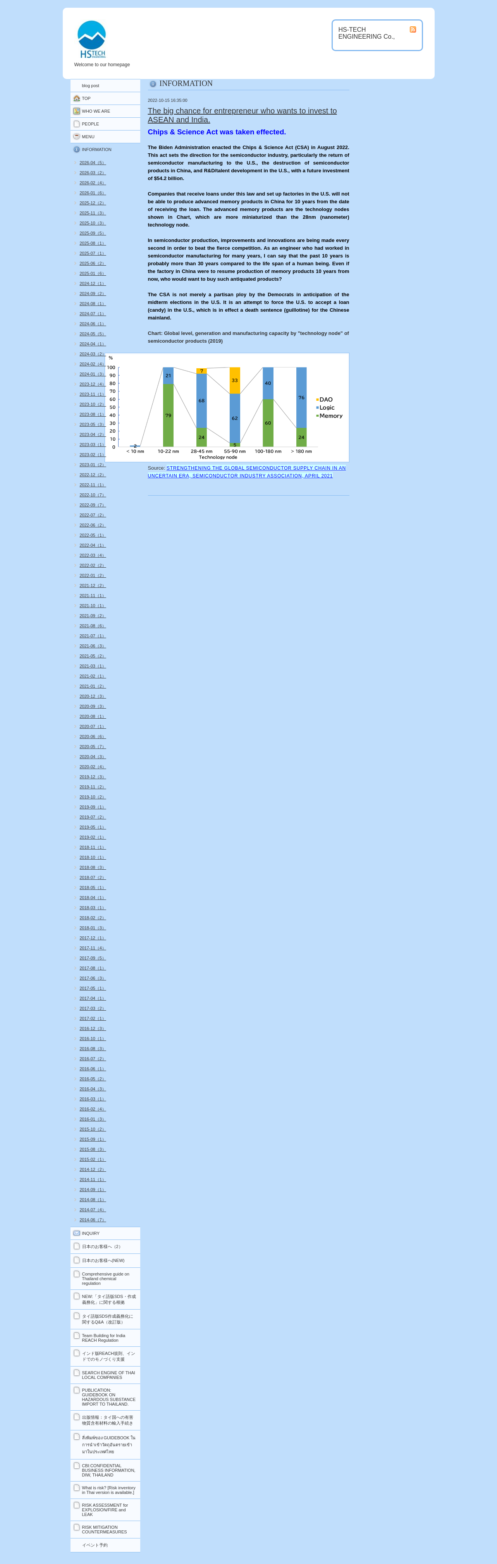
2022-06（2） (93, 525)
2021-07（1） (93, 635)
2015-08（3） (93, 1149)
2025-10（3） (93, 223)
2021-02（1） (93, 676)
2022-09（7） (93, 505)
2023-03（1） (93, 444)
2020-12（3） (93, 696)
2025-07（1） (93, 253)
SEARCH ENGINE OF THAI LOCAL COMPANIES (108, 1375)
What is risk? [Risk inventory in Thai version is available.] (109, 1490)
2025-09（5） (93, 233)
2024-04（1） (93, 344)
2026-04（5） (93, 162)
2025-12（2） (93, 203)
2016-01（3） (93, 1119)
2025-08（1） (93, 243)
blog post (91, 85)
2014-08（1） (93, 1199)
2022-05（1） (93, 535)
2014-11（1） (93, 1179)
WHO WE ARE (96, 111)
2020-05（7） (93, 746)
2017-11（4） (93, 948)
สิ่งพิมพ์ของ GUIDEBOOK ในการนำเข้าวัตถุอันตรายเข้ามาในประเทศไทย (109, 1444)
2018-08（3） (93, 867)
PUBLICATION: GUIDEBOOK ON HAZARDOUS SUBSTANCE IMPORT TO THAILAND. (109, 1397)
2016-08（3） (93, 1048)
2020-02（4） (93, 766)
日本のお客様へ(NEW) (103, 1260)
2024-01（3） (93, 374)
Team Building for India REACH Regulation (104, 1338)
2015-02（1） (93, 1159)
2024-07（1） (93, 313)
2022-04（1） (93, 545)
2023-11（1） (93, 394)
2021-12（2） (93, 585)
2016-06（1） (93, 1068)
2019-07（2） (93, 817)
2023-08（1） (93, 414)
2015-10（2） (93, 1129)
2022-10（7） (93, 495)
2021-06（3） (93, 646)
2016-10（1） (93, 1038)
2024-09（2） (93, 293)
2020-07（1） (93, 726)
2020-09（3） (93, 706)
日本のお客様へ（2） (102, 1246)
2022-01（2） (93, 575)
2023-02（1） (93, 454)
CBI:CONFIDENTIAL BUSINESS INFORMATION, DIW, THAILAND (109, 1470)
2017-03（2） (93, 1008)
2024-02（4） (93, 364)
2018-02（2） (93, 917)
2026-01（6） (93, 193)
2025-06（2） (93, 263)
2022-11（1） (93, 484)
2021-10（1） (93, 605)
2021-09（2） (93, 615)
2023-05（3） (93, 424)
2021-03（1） (93, 666)
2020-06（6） (93, 736)
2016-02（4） (93, 1109)
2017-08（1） (93, 968)
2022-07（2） (93, 515)
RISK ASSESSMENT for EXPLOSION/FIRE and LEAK (105, 1510)
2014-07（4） (93, 1209)
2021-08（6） (93, 625)
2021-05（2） (93, 656)
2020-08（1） (93, 716)
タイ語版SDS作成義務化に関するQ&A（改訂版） (108, 1319)
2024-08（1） (93, 303)
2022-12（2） (93, 474)
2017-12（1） (93, 938)
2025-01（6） (93, 273)
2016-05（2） (93, 1078)
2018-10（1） (93, 857)
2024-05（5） (93, 333)
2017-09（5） (93, 958)
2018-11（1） (93, 847)
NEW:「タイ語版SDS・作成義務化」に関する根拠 (109, 1299)
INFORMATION (97, 149)
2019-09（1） (93, 807)
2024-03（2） (93, 354)
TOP (86, 98)
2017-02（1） (93, 1018)
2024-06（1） (93, 323)
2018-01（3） (93, 927)
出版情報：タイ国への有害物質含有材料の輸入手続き (107, 1420)
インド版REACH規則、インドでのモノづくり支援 (109, 1356)
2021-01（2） (93, 686)
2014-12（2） (93, 1169)
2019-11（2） (93, 787)
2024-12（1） (93, 283)
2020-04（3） (93, 756)
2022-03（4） (93, 555)
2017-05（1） (93, 988)
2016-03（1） (93, 1099)
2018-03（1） (93, 907)
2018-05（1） (93, 887)
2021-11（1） (93, 595)
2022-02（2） (93, 565)
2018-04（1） (93, 897)
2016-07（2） (93, 1058)
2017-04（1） (93, 998)
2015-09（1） (93, 1139)
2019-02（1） (93, 837)
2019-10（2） (93, 797)
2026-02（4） (93, 182)
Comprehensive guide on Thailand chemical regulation (105, 1279)
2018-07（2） (93, 877)
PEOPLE (90, 124)
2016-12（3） (93, 1028)
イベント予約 (95, 1545)
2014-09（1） (93, 1189)
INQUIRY (91, 1233)
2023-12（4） (93, 384)
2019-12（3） (93, 776)
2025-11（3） (93, 213)
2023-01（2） (93, 464)
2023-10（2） (93, 404)
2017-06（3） (93, 978)
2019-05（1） (93, 827)
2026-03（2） (93, 172)
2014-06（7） (93, 1219)
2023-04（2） (93, 434)
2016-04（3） (93, 1089)
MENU (88, 136)
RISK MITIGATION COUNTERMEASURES (104, 1529)
